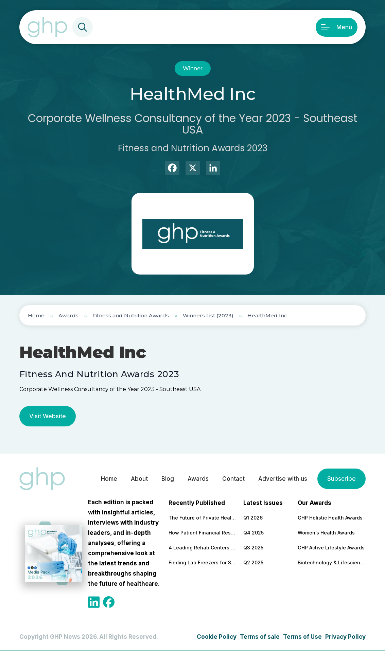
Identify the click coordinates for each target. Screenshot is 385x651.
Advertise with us (282, 478)
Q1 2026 (253, 518)
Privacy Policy (345, 636)
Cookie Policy (217, 636)
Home (36, 315)
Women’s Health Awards (326, 532)
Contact (233, 478)
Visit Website (47, 416)
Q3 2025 (253, 547)
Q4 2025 (253, 532)
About (139, 478)
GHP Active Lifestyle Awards (331, 547)
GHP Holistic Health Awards (330, 518)
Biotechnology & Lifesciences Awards (332, 562)
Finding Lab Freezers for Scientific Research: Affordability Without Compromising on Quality (203, 562)
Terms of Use (302, 636)
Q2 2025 (253, 562)
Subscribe (341, 478)
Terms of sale (260, 636)
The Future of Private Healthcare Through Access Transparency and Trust (203, 518)
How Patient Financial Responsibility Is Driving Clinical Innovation (203, 532)
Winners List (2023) (208, 315)
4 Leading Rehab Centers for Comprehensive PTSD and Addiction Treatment (203, 547)
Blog (167, 478)
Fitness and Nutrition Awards (130, 315)
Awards (68, 315)
